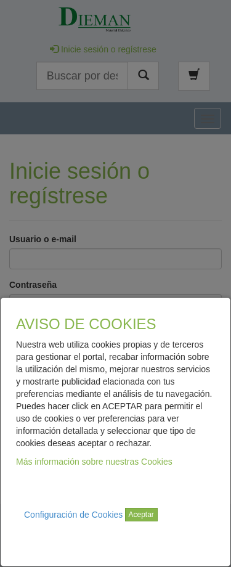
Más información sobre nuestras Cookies (94, 462)
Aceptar (141, 514)
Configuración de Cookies (73, 515)
